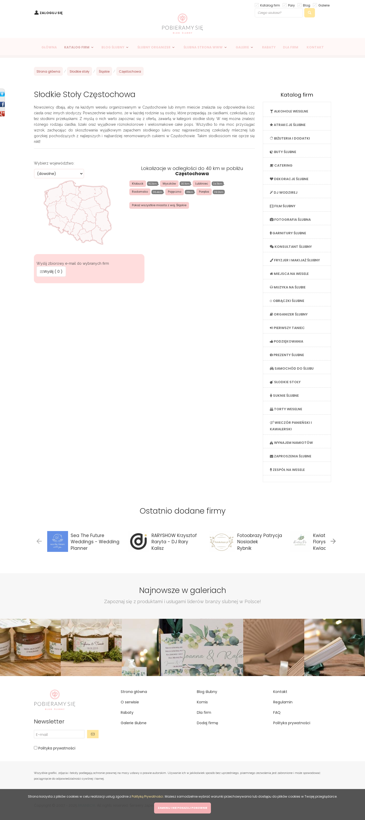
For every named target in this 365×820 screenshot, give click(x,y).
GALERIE (242, 47)
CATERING (281, 165)
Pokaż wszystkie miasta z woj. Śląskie (159, 205)
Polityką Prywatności (147, 796)
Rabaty (127, 712)
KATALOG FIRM (76, 47)
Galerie (324, 5)
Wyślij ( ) (51, 271)
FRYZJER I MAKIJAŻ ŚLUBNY (295, 260)
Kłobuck (137, 183)
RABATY (269, 47)
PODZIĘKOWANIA (286, 341)
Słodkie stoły (79, 71)
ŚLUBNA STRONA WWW (203, 47)
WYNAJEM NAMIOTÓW (291, 442)
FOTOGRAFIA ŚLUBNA (290, 219)
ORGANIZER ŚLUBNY (289, 314)
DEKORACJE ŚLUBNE (289, 178)
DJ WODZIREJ (283, 192)
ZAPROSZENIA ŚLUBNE (290, 456)
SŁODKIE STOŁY (285, 382)
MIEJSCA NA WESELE (289, 273)
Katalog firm (270, 5)
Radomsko (140, 192)
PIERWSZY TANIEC (287, 327)
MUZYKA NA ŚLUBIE (288, 287)
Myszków (169, 183)
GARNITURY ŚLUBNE (288, 233)
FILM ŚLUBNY (282, 206)
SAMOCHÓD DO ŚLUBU (292, 368)
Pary (291, 5)
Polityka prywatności (56, 748)
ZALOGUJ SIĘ (51, 12)
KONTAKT (315, 47)
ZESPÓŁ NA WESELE (287, 469)
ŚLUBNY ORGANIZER (154, 47)
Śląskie (104, 71)
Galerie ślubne (134, 723)
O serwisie (130, 702)
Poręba (204, 192)
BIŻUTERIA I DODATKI (290, 138)
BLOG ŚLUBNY (112, 47)
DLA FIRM (290, 47)
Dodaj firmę (207, 723)
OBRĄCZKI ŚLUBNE (287, 300)
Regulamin (283, 702)
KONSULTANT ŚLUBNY (291, 246)
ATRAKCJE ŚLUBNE (288, 124)
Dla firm (204, 712)
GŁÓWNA (49, 47)
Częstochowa (130, 71)
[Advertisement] (144, 322)
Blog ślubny (207, 691)
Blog (306, 5)
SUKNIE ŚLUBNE (284, 395)
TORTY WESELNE (286, 409)
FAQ (277, 712)
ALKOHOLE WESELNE (289, 111)
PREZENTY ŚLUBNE (287, 354)
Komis (202, 702)
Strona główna (48, 71)
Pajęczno (174, 192)
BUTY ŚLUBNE (283, 151)
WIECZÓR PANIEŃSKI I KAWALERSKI (291, 426)
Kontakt (280, 691)
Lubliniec (201, 183)
